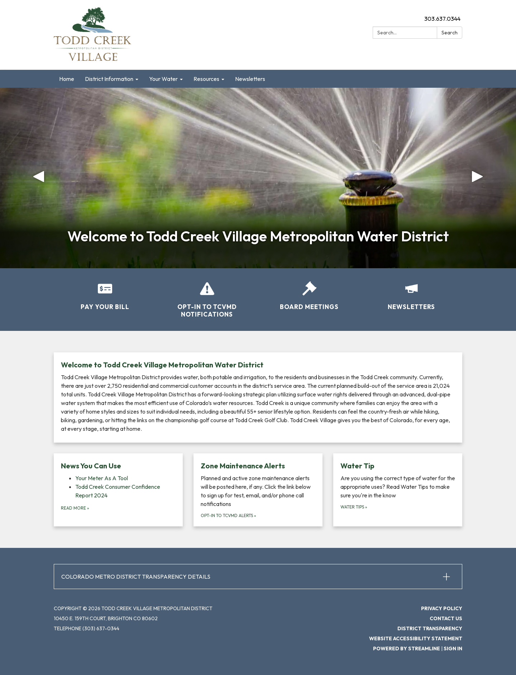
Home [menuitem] (66, 78)
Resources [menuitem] (206, 78)
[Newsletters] (411, 291)
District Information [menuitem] (109, 78)
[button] (38, 178)
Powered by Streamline (406, 648)
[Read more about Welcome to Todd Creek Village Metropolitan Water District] (258, 397)
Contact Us (446, 618)
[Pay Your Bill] (105, 291)
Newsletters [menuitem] (250, 78)
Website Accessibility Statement (415, 638)
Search (449, 32)
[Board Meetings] (309, 291)
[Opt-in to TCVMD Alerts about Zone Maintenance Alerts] (258, 489)
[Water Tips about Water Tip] (397, 489)
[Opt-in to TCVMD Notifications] (207, 295)
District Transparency (429, 628)
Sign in (453, 648)
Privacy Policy (441, 608)
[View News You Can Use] (118, 466)
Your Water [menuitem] (163, 78)
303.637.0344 (442, 18)
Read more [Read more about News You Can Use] (75, 508)
